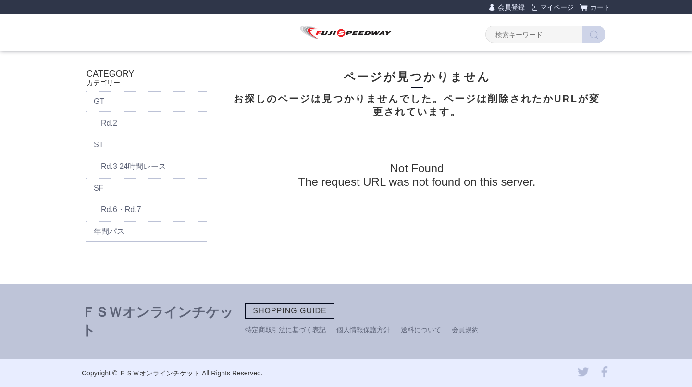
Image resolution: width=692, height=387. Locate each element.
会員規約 (465, 330)
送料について (421, 330)
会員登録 (511, 7)
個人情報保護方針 (363, 330)
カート (600, 7)
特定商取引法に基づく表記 (285, 330)
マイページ (557, 7)
